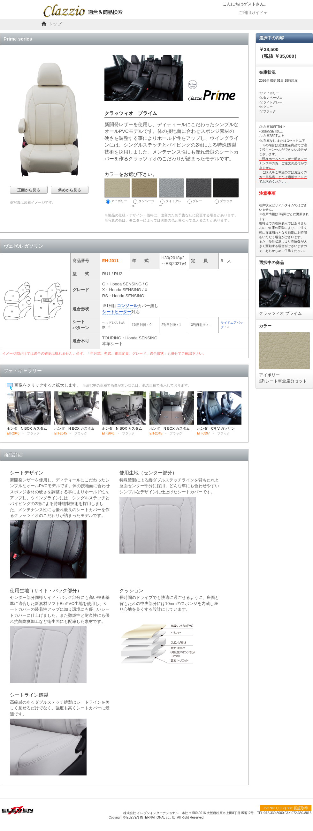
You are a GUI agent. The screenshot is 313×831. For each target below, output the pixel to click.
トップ (55, 24)
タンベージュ (144, 193)
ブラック (226, 191)
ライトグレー (171, 193)
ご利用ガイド (253, 13)
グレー (198, 191)
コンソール (127, 305)
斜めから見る (69, 190)
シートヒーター (116, 311)
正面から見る (28, 190)
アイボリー (117, 191)
